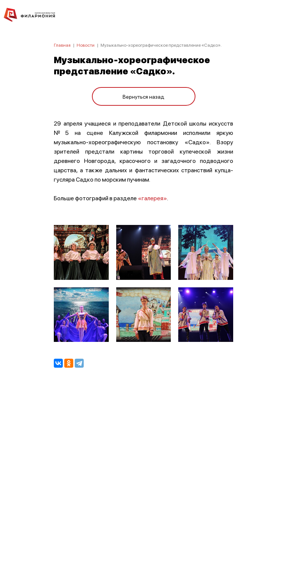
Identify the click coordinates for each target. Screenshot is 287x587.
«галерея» (152, 198)
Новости (86, 45)
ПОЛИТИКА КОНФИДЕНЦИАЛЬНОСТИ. (143, 481)
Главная (62, 45)
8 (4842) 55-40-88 (143, 552)
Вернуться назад (143, 96)
